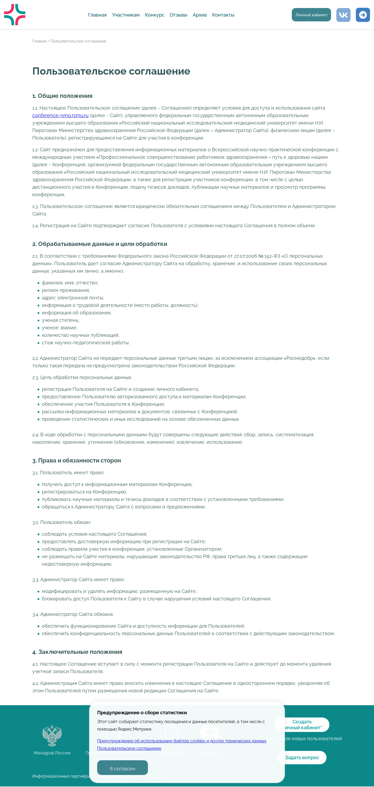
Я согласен (122, 768)
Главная (95, 15)
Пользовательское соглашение (129, 748)
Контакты (221, 15)
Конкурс (152, 15)
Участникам (123, 15)
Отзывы (176, 15)
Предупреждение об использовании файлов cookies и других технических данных (181, 740)
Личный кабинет (309, 15)
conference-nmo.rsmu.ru (60, 115)
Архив (198, 15)
